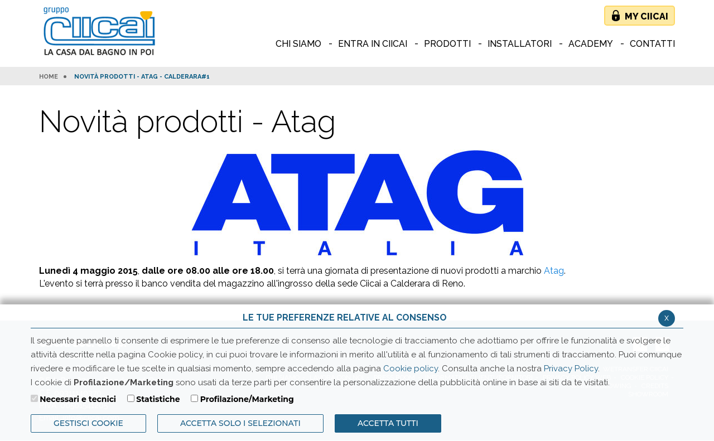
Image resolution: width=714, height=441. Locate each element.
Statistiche (158, 399)
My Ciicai (646, 16)
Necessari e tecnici (78, 399)
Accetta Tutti (388, 423)
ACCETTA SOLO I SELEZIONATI (240, 423)
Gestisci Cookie (88, 423)
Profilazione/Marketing (247, 399)
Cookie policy (410, 369)
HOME (48, 77)
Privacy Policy (571, 369)
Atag (554, 270)
